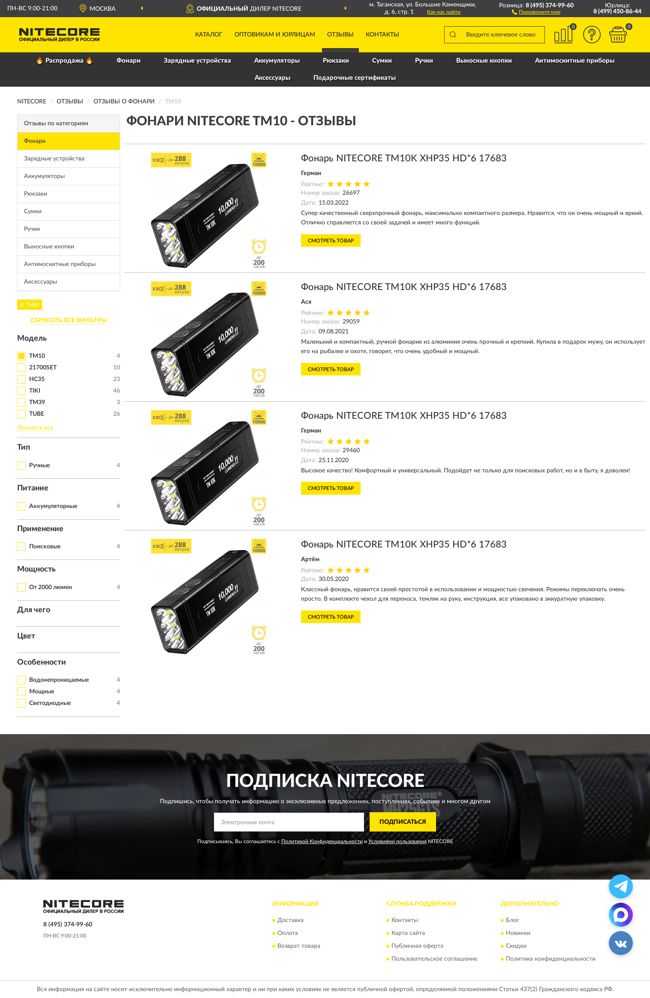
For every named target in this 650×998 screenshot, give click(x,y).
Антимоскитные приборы (574, 60)
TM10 (37, 356)
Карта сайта (408, 934)
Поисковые (44, 547)
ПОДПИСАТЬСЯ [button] (402, 822)
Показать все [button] (35, 428)
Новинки (518, 934)
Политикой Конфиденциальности (322, 841)
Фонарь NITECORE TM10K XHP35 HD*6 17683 (404, 158)
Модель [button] (32, 338)
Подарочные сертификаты (354, 78)
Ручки (424, 60)
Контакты (382, 35)
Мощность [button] (36, 569)
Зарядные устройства (197, 60)
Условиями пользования (397, 841)
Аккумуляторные (53, 506)
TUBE (36, 414)
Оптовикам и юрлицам (275, 35)
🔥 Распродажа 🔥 (64, 60)
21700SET (43, 368)
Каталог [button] (209, 35)
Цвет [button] (26, 636)
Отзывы (340, 35)
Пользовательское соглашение (434, 959)
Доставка (290, 921)
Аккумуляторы (277, 60)
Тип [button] (23, 447)
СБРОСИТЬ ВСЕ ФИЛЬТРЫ (68, 321)
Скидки (516, 947)
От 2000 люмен (50, 587)
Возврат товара (298, 947)
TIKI (34, 391)
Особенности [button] (41, 662)
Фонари (129, 60)
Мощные (41, 692)
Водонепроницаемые (59, 680)
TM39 (37, 402)
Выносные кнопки (484, 60)
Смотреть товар (331, 240)
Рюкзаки (336, 60)
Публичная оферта (417, 947)
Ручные (39, 466)
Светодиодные (50, 703)
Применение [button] (40, 529)
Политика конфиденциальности (551, 959)
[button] (536, 11)
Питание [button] (32, 488)
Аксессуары (272, 78)
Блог (512, 921)
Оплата (287, 934)
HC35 (37, 379)
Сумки (382, 60)
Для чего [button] (33, 610)
